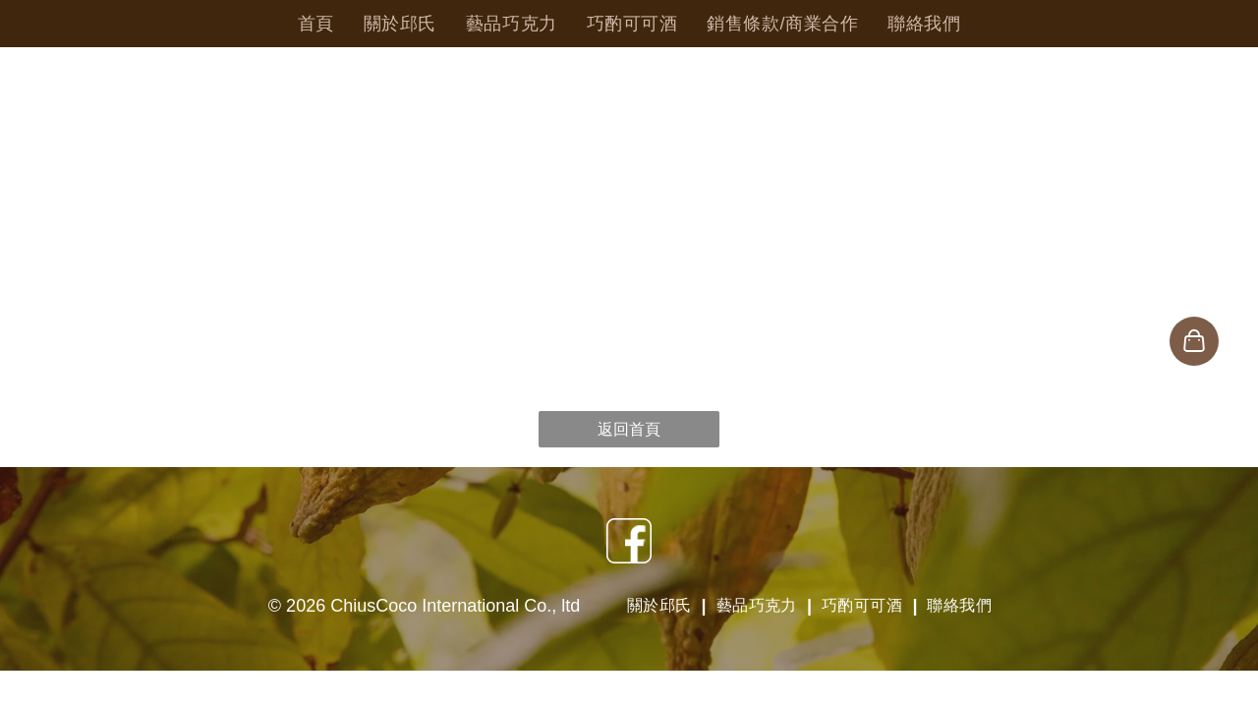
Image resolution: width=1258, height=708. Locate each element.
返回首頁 (629, 429)
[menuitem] (316, 23)
